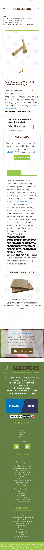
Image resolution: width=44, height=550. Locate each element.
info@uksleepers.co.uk (22, 383)
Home (5, 16)
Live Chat (33, 152)
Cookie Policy (27, 549)
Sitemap (40, 547)
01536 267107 (22, 385)
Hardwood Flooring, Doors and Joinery (17, 19)
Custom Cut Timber (22, 333)
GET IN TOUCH (22, 158)
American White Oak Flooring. (20, 201)
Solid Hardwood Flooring (12, 21)
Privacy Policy (16, 549)
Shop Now (20, 351)
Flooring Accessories (11, 23)
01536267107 (13, 152)
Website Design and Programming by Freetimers (20, 547)
